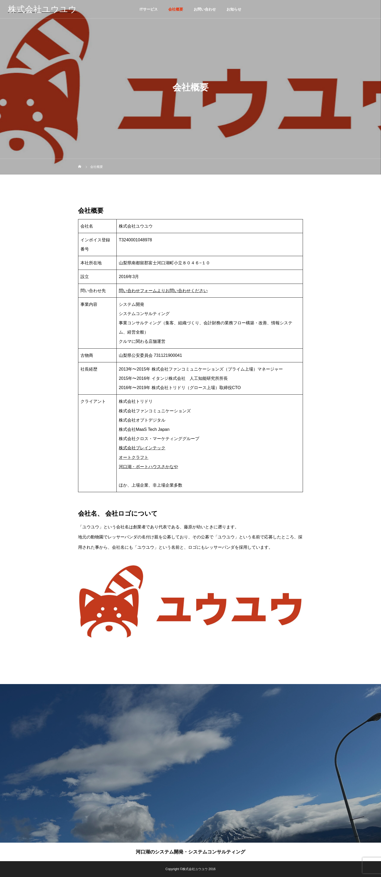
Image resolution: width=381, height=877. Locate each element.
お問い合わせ (205, 9)
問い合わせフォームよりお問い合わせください (163, 290)
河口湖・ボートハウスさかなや (148, 466)
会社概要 (175, 9)
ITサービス (149, 9)
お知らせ (233, 9)
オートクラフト (133, 457)
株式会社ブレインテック (142, 448)
